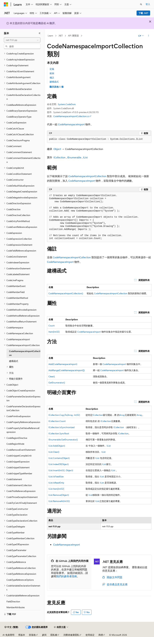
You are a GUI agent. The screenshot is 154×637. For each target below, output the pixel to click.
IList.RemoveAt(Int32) (59, 501)
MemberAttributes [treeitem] (15, 607)
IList (85, 157)
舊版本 (21, 634)
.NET (60, 35)
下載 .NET (143, 13)
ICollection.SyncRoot (58, 433)
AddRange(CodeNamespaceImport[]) (66, 370)
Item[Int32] (54, 331)
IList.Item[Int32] (56, 488)
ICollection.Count (57, 421)
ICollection (59, 157)
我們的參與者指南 (66, 576)
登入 (148, 4)
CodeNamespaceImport (71, 124)
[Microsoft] (6, 4)
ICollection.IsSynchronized (61, 427)
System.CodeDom (67, 104)
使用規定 (90, 634)
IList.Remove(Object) (58, 494)
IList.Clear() (53, 451)
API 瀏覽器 (73, 35)
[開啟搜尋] (141, 4)
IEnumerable (74, 157)
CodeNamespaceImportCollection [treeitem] (24, 353)
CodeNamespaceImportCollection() (65, 293)
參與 (44, 634)
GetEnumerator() (56, 382)
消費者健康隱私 (71, 634)
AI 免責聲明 (8, 634)
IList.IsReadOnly (56, 482)
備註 (52, 77)
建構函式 (54, 81)
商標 (100, 634)
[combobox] (22, 40)
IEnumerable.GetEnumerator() (63, 439)
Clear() (51, 376)
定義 (52, 68)
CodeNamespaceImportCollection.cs (71, 116)
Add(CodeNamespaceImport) (62, 364)
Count (51, 325)
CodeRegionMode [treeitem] (15, 443)
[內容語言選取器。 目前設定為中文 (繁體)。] (11, 627)
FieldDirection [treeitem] (13, 601)
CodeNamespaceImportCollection (87, 176)
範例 (52, 73)
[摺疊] (39, 33)
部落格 (32, 634)
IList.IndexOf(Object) (58, 464)
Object (57, 149)
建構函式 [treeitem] (13, 361)
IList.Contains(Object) (59, 458)
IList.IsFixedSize (56, 476)
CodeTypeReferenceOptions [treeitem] (20, 579)
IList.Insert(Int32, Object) (60, 470)
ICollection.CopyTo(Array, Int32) (64, 414)
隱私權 (53, 634)
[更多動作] (148, 35)
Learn (50, 35)
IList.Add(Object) (56, 445)
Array (122, 414)
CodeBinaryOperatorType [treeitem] (18, 116)
